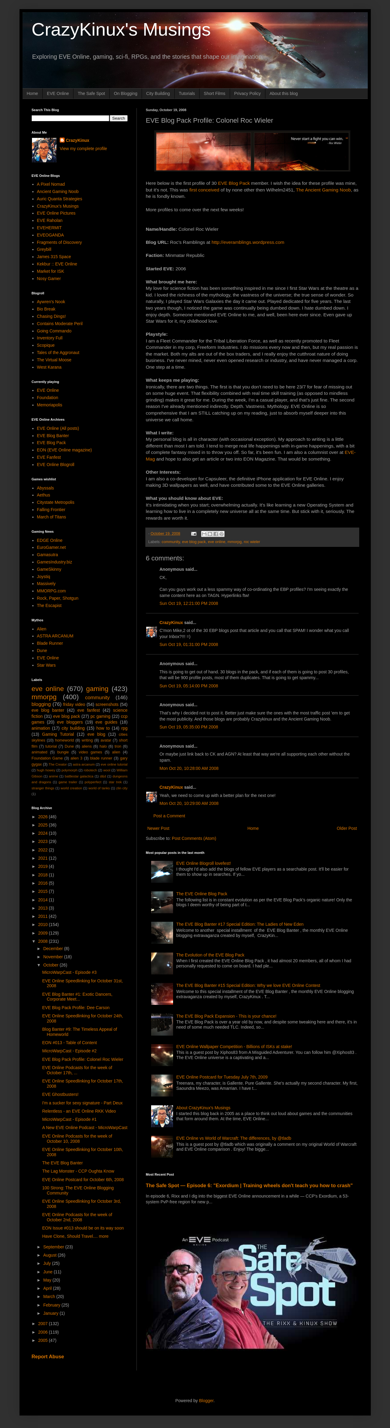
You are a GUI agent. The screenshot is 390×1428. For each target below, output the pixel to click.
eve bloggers (70, 722)
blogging (41, 704)
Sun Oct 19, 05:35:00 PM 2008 (189, 727)
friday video (74, 704)
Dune (42, 650)
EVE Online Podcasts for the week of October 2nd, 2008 (77, 1217)
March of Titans (51, 516)
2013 (43, 908)
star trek (115, 782)
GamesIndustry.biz (54, 562)
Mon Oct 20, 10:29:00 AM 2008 (189, 803)
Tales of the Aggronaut (58, 352)
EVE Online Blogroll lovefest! (203, 863)
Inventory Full (49, 337)
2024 (43, 833)
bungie (63, 752)
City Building (158, 93)
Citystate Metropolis (55, 502)
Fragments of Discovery (59, 242)
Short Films (214, 93)
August (50, 1255)
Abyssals (45, 488)
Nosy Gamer (49, 278)
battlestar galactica (79, 776)
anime (53, 776)
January (51, 1313)
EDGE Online (49, 540)
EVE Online (58, 93)
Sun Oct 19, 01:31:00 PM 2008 (189, 644)
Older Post (347, 828)
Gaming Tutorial (58, 734)
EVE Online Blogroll (55, 464)
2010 (43, 924)
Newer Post (158, 828)
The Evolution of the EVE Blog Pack (210, 955)
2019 (43, 866)
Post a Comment (169, 815)
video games (90, 752)
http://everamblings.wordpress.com (247, 242)
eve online (216, 542)
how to (103, 728)
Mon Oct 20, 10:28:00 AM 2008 (189, 768)
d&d (103, 776)
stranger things (43, 788)
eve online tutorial (114, 764)
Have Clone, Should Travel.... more (75, 1236)
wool (106, 770)
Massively (46, 583)
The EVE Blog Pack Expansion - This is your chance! (226, 1016)
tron (118, 746)
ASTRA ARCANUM (55, 635)
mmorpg (235, 542)
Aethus (43, 495)
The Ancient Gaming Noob (323, 189)
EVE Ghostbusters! (60, 1094)
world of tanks (99, 788)
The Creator (58, 764)
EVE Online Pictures (56, 213)
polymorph (69, 770)
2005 (43, 1340)
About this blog (284, 93)
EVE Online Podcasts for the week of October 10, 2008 (77, 1139)
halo (103, 746)
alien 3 (77, 758)
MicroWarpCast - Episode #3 (69, 972)
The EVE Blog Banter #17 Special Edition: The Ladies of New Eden (240, 924)
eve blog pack (194, 542)
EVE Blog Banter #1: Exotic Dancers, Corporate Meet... (77, 997)
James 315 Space (54, 256)
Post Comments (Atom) (194, 838)
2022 (43, 849)
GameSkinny (49, 569)
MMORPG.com (51, 590)
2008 (43, 941)
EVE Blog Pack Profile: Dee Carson (75, 1007)
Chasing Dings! (51, 316)
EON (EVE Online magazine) (64, 449)
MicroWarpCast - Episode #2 (69, 1050)
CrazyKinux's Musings (121, 29)
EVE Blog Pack (234, 183)
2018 (43, 874)
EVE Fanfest (49, 457)
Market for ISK (50, 271)
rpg (124, 728)
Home (32, 93)
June (48, 1271)
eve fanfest (88, 710)
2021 (43, 858)
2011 (43, 916)
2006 (43, 1332)
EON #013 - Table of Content (69, 1042)
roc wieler (252, 542)
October (51, 965)
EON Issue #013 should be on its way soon (83, 1228)
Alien (41, 628)
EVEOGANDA (50, 235)
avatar (106, 740)
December (53, 948)
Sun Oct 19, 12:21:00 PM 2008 (189, 603)
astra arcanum (84, 764)
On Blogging (125, 93)
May (47, 1280)
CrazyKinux (171, 622)
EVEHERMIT (49, 227)
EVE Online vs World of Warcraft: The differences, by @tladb (233, 1138)
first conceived (204, 189)
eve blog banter (48, 710)
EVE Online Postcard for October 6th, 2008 (83, 1179)
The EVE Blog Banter (62, 1162)
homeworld (64, 740)
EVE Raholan (49, 220)
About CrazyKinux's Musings (203, 1107)
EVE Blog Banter (53, 435)
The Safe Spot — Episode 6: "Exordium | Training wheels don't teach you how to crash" (249, 1185)
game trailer (67, 782)
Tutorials (187, 93)
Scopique (46, 345)
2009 (43, 933)
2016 (43, 883)
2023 (43, 841)
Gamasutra (47, 554)
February (52, 1305)
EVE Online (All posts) (58, 428)
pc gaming (100, 716)
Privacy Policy (247, 93)
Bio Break (46, 309)
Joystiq (43, 576)
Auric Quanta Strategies (59, 198)
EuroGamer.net (51, 547)
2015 (43, 891)
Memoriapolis (49, 404)
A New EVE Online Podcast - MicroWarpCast (84, 1127)
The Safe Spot (91, 93)
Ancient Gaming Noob (58, 191)
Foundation (47, 397)
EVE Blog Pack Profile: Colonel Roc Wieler (82, 1059)
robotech (90, 770)
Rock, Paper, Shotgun (57, 598)
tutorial (51, 746)
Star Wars (46, 665)
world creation (71, 788)
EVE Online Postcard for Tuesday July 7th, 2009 (222, 1077)
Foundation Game (47, 758)
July (47, 1263)
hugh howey (46, 770)
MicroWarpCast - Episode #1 (69, 1119)
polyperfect (93, 782)
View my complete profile (83, 148)
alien (116, 752)
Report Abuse (48, 1356)
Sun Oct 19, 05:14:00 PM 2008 (189, 685)
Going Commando (54, 330)
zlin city (121, 788)
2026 (43, 816)
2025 (43, 825)
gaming (97, 689)
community (171, 542)
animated (40, 752)
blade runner (101, 758)
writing (87, 740)
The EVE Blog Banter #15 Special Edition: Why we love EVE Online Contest (248, 985)
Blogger (206, 1400)
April (48, 1288)
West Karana (49, 367)
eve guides (106, 722)
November (53, 956)
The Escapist (49, 605)
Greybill (44, 249)
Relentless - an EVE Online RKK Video (79, 1111)
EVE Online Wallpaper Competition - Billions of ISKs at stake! (234, 1046)
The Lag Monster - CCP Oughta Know (78, 1171)
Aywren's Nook (51, 301)
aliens (87, 746)
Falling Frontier (51, 509)
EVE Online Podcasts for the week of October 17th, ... (77, 1070)
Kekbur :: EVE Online (57, 263)
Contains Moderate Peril (60, 323)
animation (41, 728)
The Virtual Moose (54, 359)
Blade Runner (50, 643)
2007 (43, 1323)
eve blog (96, 734)
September (54, 1246)
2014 (43, 899)
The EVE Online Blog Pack (201, 893)
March (49, 1296)
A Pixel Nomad (51, 184)
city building (73, 728)
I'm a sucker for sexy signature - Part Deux (82, 1102)
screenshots (107, 704)
